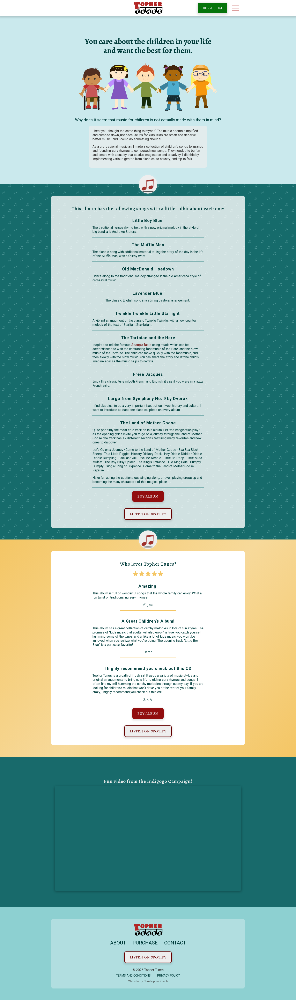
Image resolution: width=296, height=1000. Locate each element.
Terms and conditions (133, 975)
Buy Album (212, 8)
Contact (175, 943)
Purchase (145, 943)
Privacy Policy (168, 975)
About (118, 943)
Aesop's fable (141, 345)
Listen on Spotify (148, 514)
